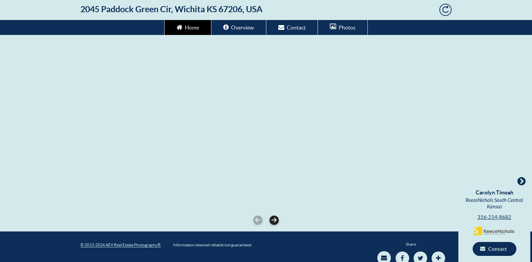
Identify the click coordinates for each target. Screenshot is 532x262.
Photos (343, 27)
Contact (292, 27)
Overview (238, 27)
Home (187, 27)
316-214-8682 (496, 217)
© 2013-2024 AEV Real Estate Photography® (120, 245)
